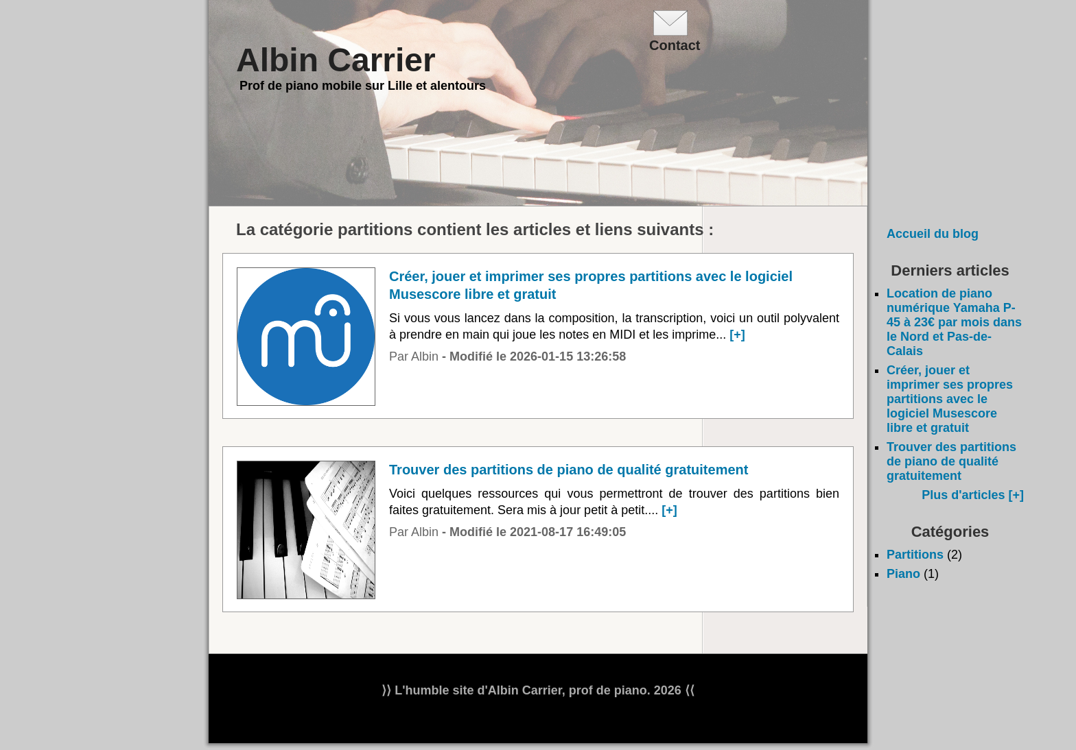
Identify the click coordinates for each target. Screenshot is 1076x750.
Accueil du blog (933, 234)
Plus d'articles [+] (973, 495)
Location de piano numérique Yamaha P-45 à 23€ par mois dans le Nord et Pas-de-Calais (954, 322)
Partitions (915, 554)
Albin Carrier (336, 60)
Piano (903, 574)
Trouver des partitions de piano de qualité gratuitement (951, 461)
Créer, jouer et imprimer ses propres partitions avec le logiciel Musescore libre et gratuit (950, 399)
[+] (737, 334)
